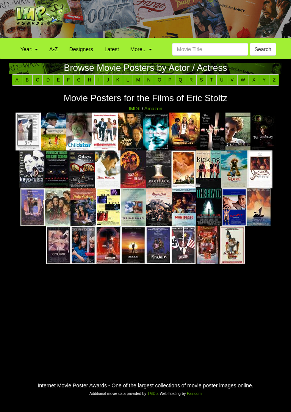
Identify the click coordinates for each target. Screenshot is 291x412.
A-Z (53, 49)
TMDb (152, 394)
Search (263, 49)
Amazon (153, 108)
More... (141, 49)
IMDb (135, 108)
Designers (81, 49)
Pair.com (194, 394)
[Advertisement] (181, 21)
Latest (112, 49)
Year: (29, 49)
